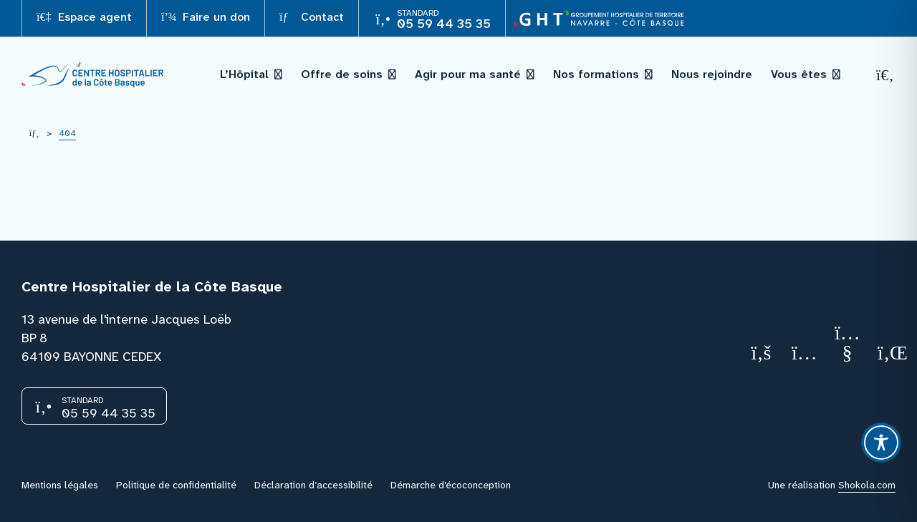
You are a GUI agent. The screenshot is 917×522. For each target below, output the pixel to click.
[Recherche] (885, 74)
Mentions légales (59, 484)
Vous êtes (799, 74)
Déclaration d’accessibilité (313, 484)
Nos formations (596, 74)
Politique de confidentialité (176, 484)
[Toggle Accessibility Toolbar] (881, 442)
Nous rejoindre (711, 74)
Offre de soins (342, 74)
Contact (311, 16)
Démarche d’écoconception (450, 484)
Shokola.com (867, 484)
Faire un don (205, 16)
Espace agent (84, 16)
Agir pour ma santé (468, 74)
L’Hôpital (244, 74)
